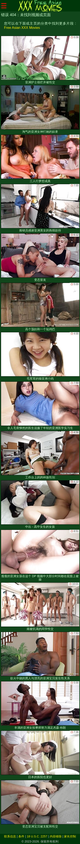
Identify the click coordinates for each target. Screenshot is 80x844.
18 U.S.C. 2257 (37, 836)
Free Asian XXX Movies (22, 27)
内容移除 (56, 836)
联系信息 (10, 836)
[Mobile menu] (3, 5)
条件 (21, 836)
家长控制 (70, 836)
